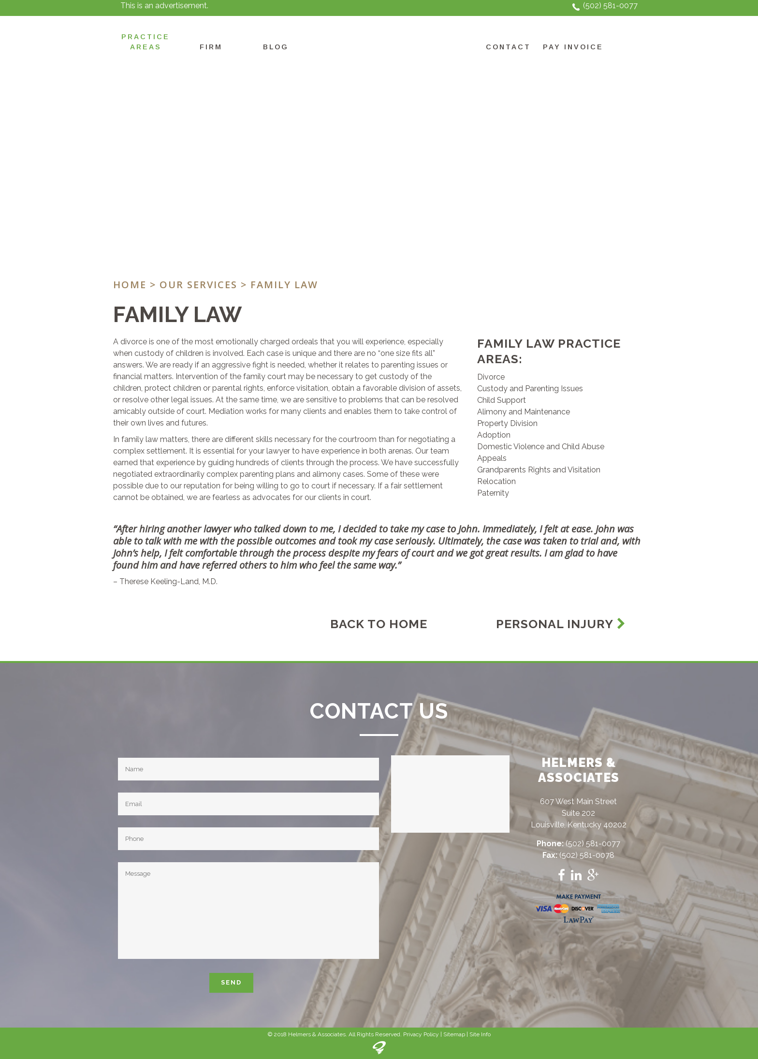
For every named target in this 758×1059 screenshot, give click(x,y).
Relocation (496, 481)
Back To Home (378, 624)
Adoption (493, 435)
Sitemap (454, 1034)
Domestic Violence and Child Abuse (540, 446)
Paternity (493, 493)
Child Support (501, 400)
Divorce (491, 377)
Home (129, 284)
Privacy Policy (421, 1034)
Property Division (507, 423)
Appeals (492, 458)
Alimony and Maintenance (523, 411)
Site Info (480, 1034)
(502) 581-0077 (610, 5)
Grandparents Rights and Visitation (538, 469)
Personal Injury (561, 624)
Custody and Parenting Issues (530, 388)
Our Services (198, 284)
